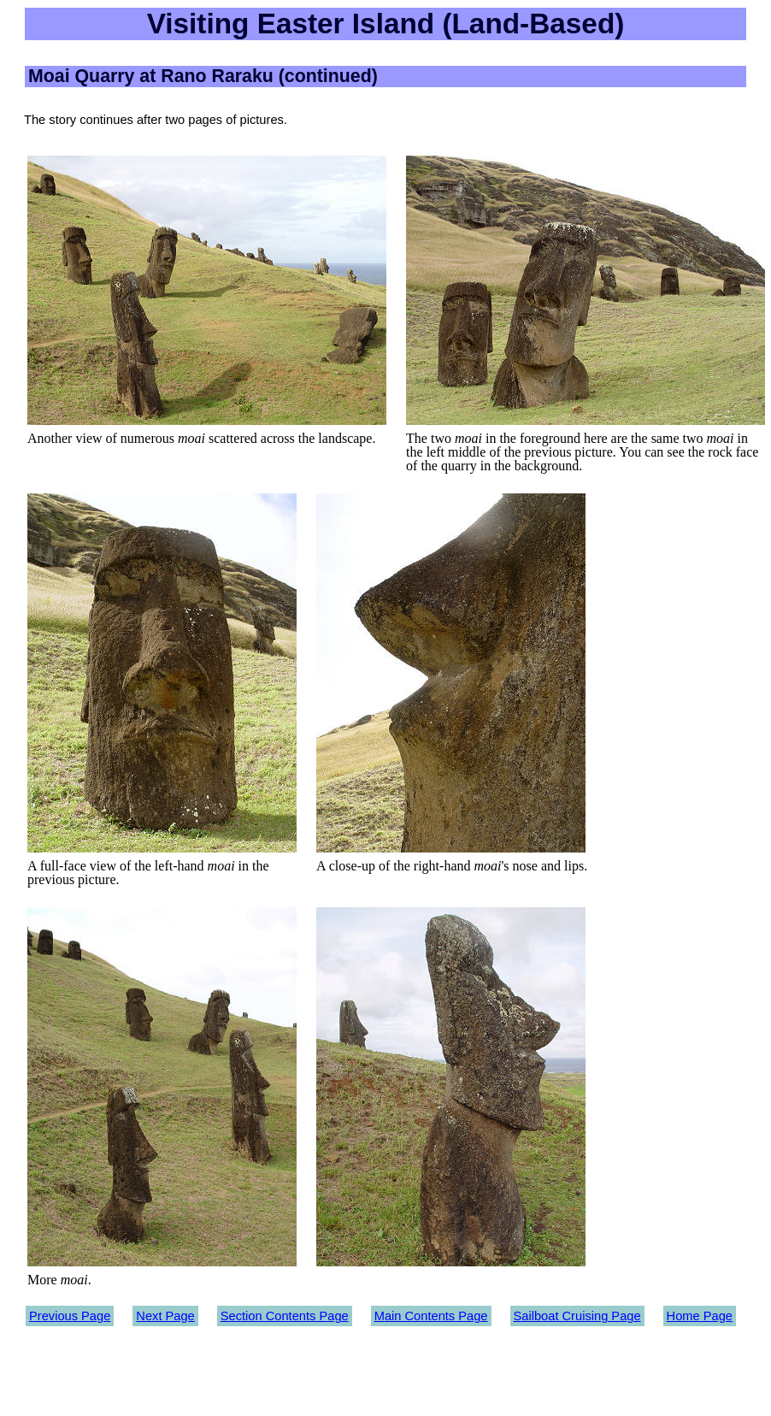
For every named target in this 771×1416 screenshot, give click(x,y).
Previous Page (69, 1316)
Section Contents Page (285, 1316)
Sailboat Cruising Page (577, 1316)
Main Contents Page (431, 1316)
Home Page (700, 1316)
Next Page (165, 1316)
